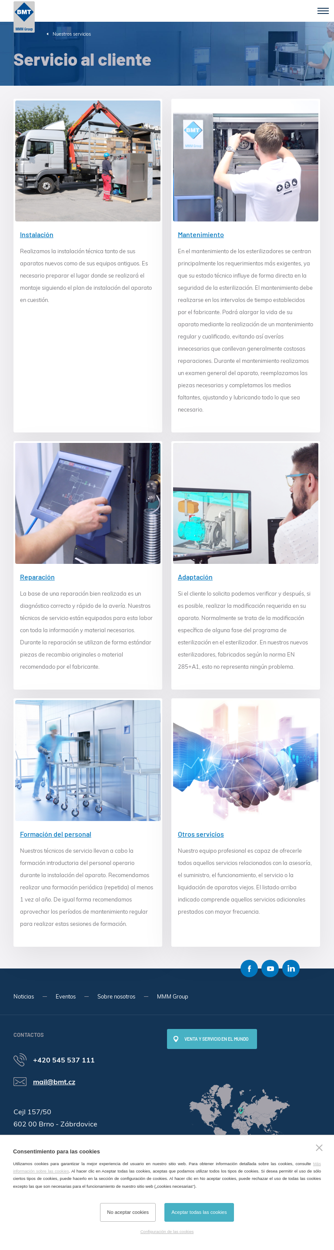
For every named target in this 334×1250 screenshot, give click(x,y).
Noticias (23, 996)
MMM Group (172, 996)
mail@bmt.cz (54, 1081)
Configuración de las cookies (167, 1231)
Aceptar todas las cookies (199, 1212)
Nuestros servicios (72, 34)
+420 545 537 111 (64, 1060)
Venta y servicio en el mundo (216, 1039)
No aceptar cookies (128, 1212)
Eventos (66, 996)
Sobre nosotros (116, 996)
